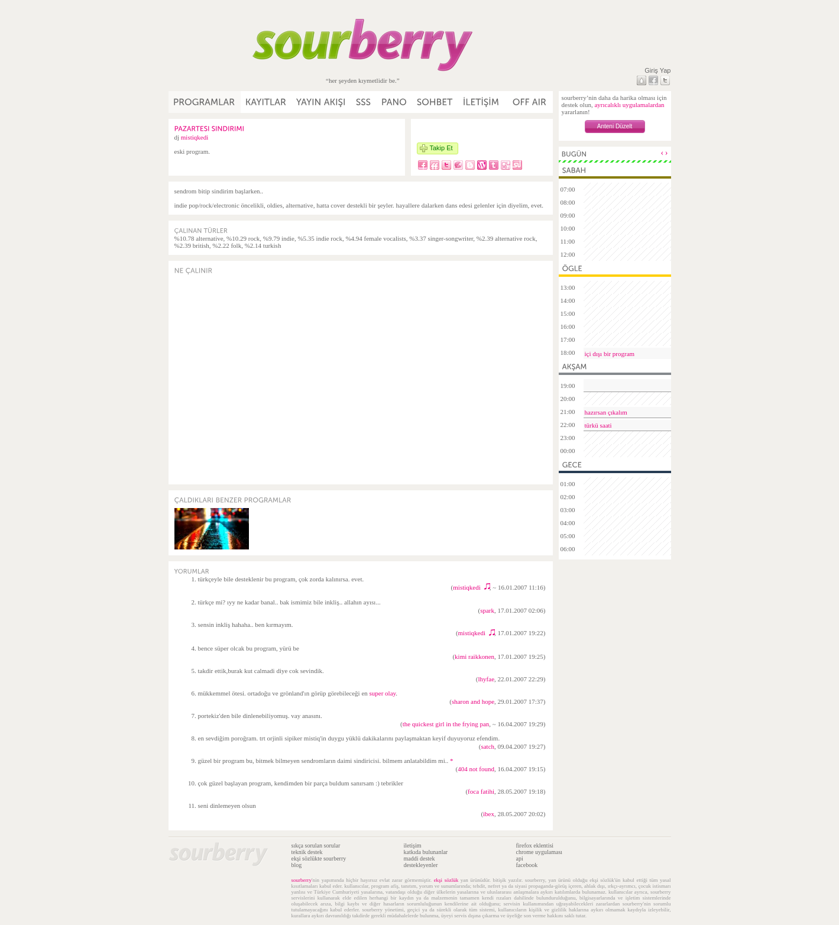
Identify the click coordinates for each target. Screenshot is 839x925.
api (519, 858)
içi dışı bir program (610, 353)
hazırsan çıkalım (606, 412)
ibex (488, 813)
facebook (527, 865)
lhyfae (486, 679)
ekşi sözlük (446, 880)
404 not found (476, 768)
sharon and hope (473, 701)
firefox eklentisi (535, 845)
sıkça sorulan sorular (316, 845)
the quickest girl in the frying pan (446, 723)
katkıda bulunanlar (426, 852)
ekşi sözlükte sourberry (318, 858)
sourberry (301, 880)
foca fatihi (481, 791)
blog (296, 865)
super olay (383, 693)
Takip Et (441, 147)
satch (487, 746)
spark (487, 610)
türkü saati (598, 425)
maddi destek (419, 858)
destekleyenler (421, 865)
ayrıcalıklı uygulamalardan (629, 104)
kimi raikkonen (474, 656)
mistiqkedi (194, 137)
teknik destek (307, 852)
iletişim (413, 845)
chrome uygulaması (539, 852)
